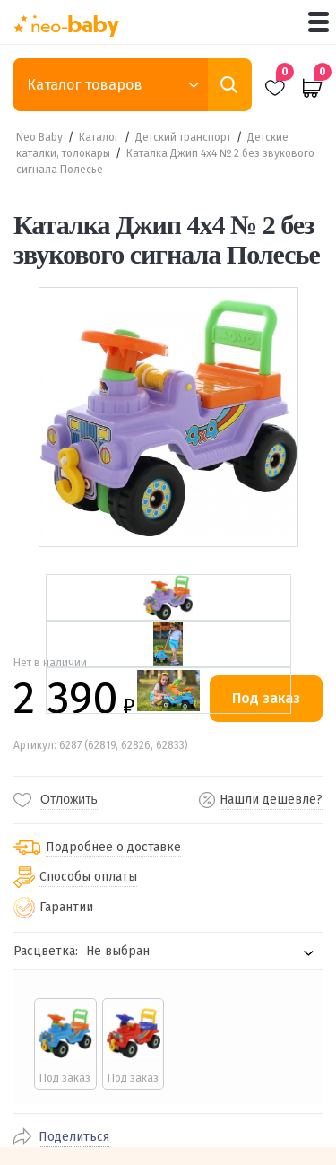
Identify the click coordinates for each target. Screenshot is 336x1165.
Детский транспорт (183, 137)
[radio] (65, 1044)
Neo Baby (39, 137)
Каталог (99, 137)
